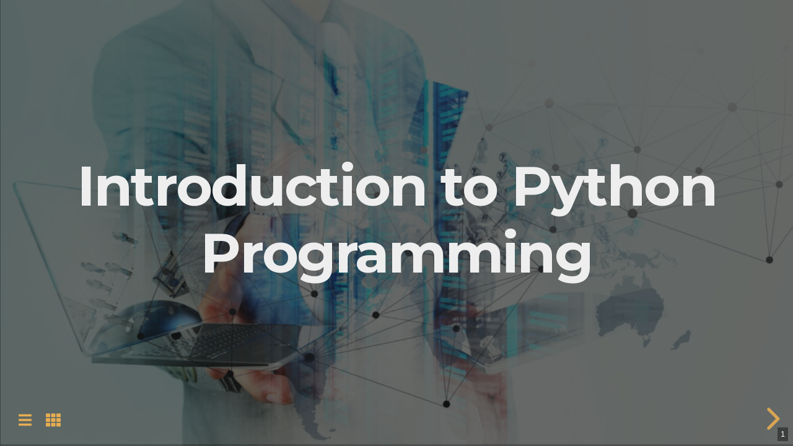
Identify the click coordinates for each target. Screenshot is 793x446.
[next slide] (771, 419)
